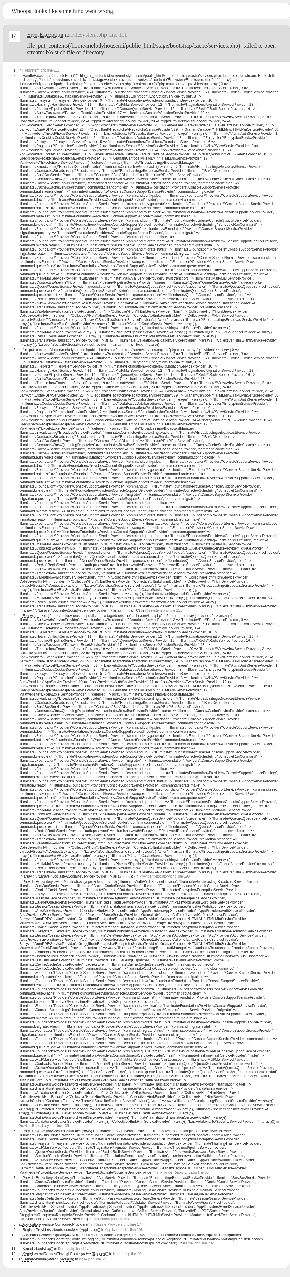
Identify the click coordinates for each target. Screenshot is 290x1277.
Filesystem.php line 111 (99, 34)
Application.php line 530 (111, 1219)
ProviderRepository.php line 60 (184, 1172)
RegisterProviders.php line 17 (117, 1224)
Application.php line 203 (124, 1230)
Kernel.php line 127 (73, 1249)
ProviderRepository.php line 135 (44, 1126)
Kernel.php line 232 (198, 1243)
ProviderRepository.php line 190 (164, 876)
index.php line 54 (92, 1259)
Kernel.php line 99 (127, 1254)
